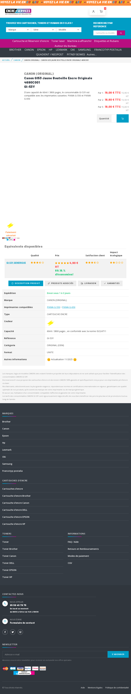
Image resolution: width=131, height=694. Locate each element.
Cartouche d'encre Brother (16, 495)
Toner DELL (8, 563)
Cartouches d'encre (12, 488)
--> (18, 29)
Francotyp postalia (12, 470)
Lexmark (6, 449)
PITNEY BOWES (76, 54)
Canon (5, 428)
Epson (5, 435)
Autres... (92, 54)
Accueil (6, 60)
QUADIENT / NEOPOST (50, 54)
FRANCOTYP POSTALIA (108, 49)
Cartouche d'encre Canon (15, 502)
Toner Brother (10, 548)
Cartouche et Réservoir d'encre (30, 41)
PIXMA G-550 (53, 307)
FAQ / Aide (73, 541)
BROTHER (15, 49)
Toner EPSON (9, 570)
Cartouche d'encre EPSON (15, 516)
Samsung (7, 463)
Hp (3, 442)
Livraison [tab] (88, 283)
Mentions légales (95, 687)
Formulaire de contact (22, 622)
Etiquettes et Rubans (106, 41)
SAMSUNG (84, 49)
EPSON (41, 49)
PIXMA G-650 (68, 307)
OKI (73, 49)
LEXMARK (61, 49)
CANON (29, 49)
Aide (83, 687)
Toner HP (7, 577)
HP (50, 49)
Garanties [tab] (112, 283)
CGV (70, 563)
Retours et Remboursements (83, 548)
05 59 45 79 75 (18, 605)
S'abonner (118, 654)
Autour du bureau (66, 46)
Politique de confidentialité (117, 687)
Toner (5, 541)
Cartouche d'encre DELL (14, 509)
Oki (4, 456)
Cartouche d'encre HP (13, 523)
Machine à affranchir (79, 41)
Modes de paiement (78, 555)
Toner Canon (9, 555)
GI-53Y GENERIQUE (16, 262)
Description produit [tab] (25, 283)
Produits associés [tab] (60, 283)
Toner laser (58, 41)
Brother (6, 421)
